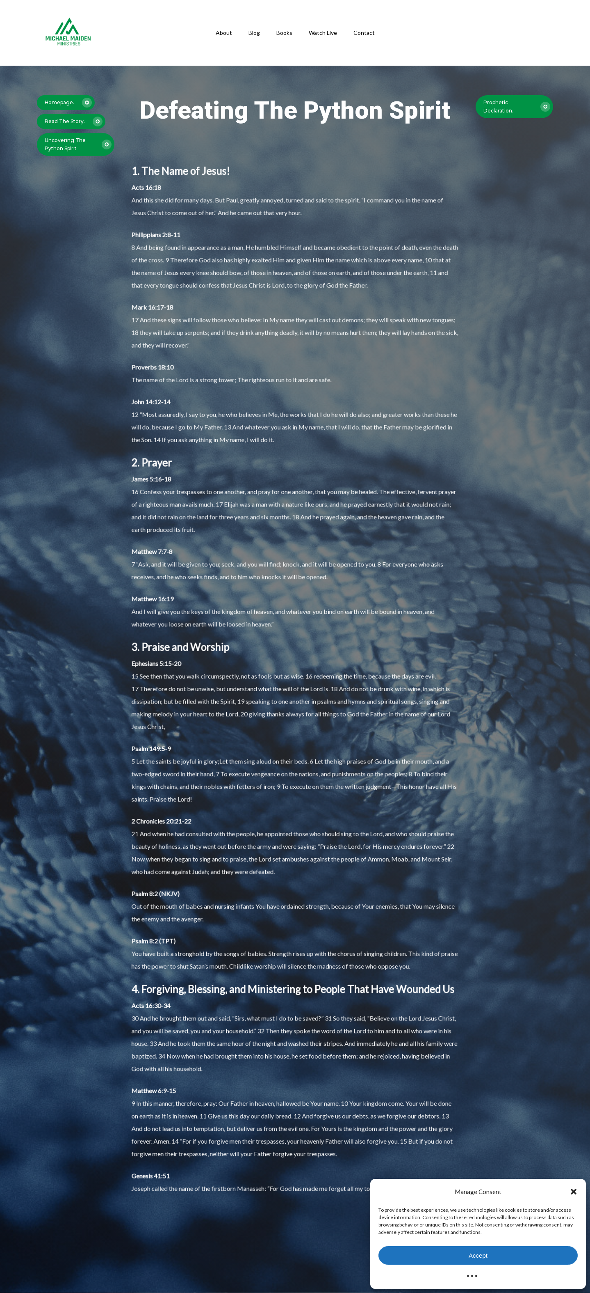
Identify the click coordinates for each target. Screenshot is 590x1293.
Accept (478, 1255)
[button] (573, 1192)
